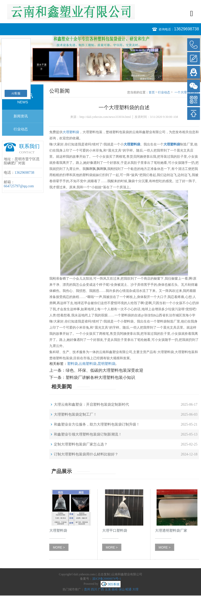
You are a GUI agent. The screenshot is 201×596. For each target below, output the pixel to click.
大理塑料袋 (71, 132)
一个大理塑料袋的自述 (186, 93)
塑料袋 (72, 364)
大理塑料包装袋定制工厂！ (75, 414)
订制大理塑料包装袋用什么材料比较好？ (86, 454)
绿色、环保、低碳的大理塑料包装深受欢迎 (104, 370)
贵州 (87, 589)
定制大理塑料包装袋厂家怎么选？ (81, 444)
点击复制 (104, 574)
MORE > (59, 547)
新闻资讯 (21, 116)
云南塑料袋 (88, 364)
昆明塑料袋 (106, 364)
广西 (101, 589)
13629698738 (186, 29)
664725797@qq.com (19, 186)
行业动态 (21, 129)
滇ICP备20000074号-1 (106, 578)
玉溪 (108, 589)
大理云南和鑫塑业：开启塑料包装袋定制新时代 (91, 404)
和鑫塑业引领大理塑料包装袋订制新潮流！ (88, 434)
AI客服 (16, 93)
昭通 (128, 589)
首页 (152, 92)
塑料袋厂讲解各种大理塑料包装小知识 (100, 377)
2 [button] (103, 75)
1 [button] (98, 75)
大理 (135, 589)
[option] (100, 58)
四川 (94, 589)
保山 (122, 589)
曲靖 (115, 589)
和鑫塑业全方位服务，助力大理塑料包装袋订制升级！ (97, 424)
